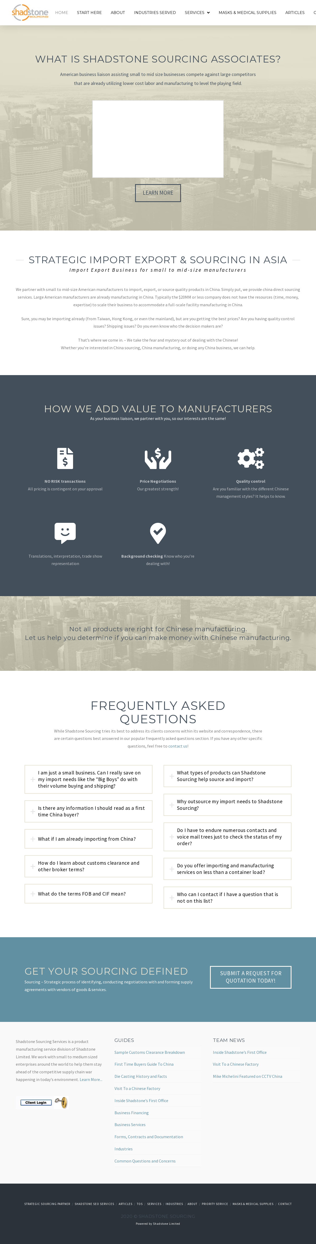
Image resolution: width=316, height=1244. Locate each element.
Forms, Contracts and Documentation (148, 1136)
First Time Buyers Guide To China (144, 1064)
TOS (140, 1204)
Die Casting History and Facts (140, 1076)
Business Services (130, 1124)
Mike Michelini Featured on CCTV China (247, 1076)
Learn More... (91, 1079)
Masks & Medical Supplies (253, 1204)
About (192, 1204)
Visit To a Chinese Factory (137, 1088)
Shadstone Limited (166, 1224)
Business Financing (131, 1112)
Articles (125, 1204)
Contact (285, 1204)
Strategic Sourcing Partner (47, 1204)
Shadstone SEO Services (94, 1204)
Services (154, 1204)
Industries (123, 1148)
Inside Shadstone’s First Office (141, 1100)
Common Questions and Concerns (145, 1161)
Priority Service (215, 1204)
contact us (177, 746)
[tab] (88, 779)
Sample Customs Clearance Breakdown (149, 1052)
